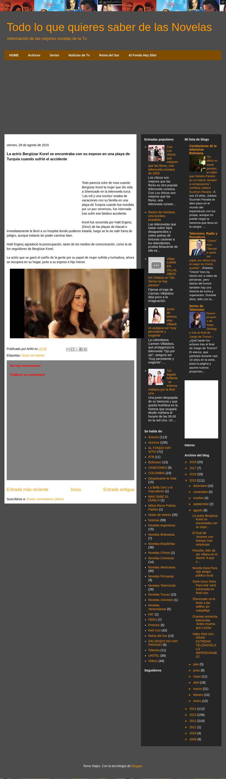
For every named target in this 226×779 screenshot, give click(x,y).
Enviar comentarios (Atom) (45, 499)
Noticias (154, 520)
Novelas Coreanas (161, 558)
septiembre (201, 504)
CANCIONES (157, 467)
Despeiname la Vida (162, 478)
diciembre (200, 486)
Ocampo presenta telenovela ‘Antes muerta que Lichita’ (204, 622)
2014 (193, 709)
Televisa (154, 650)
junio (196, 670)
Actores (153, 437)
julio (196, 664)
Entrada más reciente (27, 489)
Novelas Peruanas (161, 576)
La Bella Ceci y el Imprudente (160, 489)
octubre (199, 498)
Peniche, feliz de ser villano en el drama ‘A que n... (204, 556)
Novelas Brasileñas (161, 544)
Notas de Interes (33, 355)
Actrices (34, 55)
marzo (198, 689)
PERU (152, 619)
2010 (193, 733)
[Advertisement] (113, 98)
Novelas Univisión (160, 600)
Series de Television (196, 307)
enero (197, 701)
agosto (198, 510)
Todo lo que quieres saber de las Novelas (109, 27)
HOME (14, 55)
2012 (193, 721)
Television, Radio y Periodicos (203, 235)
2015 (193, 480)
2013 (193, 715)
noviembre (201, 492)
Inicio (76, 489)
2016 (193, 474)
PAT (151, 614)
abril (196, 682)
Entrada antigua (118, 489)
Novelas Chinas (159, 553)
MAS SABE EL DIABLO (158, 498)
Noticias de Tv (79, 55)
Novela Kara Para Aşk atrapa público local (204, 571)
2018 (193, 462)
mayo (197, 676)
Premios (154, 625)
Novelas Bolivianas (161, 534)
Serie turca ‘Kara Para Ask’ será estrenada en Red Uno (204, 587)
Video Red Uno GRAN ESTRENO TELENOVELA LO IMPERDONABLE (204, 645)
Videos (153, 661)
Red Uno (154, 630)
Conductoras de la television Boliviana (203, 149)
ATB (151, 457)
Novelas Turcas (159, 594)
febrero (198, 695)
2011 (193, 727)
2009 (193, 739)
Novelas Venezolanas (157, 607)
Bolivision (155, 462)
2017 (193, 468)
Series (54, 55)
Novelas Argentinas (161, 525)
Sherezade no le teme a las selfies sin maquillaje (203, 604)
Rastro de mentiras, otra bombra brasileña (162, 216)
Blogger (136, 766)
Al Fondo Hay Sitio (142, 55)
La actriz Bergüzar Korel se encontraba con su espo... (205, 521)
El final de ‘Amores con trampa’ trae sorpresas (202, 538)
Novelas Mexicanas (161, 567)
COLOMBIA (156, 473)
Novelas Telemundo (162, 585)
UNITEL (154, 655)
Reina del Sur (109, 55)
